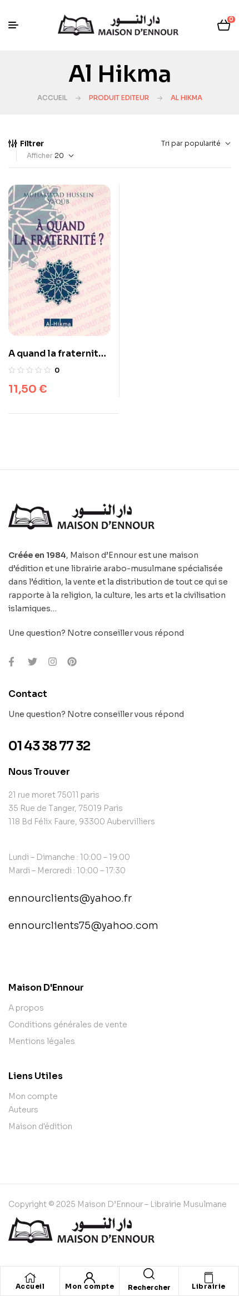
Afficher (40, 155)
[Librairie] (209, 1277)
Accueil (52, 97)
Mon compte (89, 1286)
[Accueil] (30, 1277)
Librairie (209, 1286)
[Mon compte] (89, 1277)
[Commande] (170, 143)
